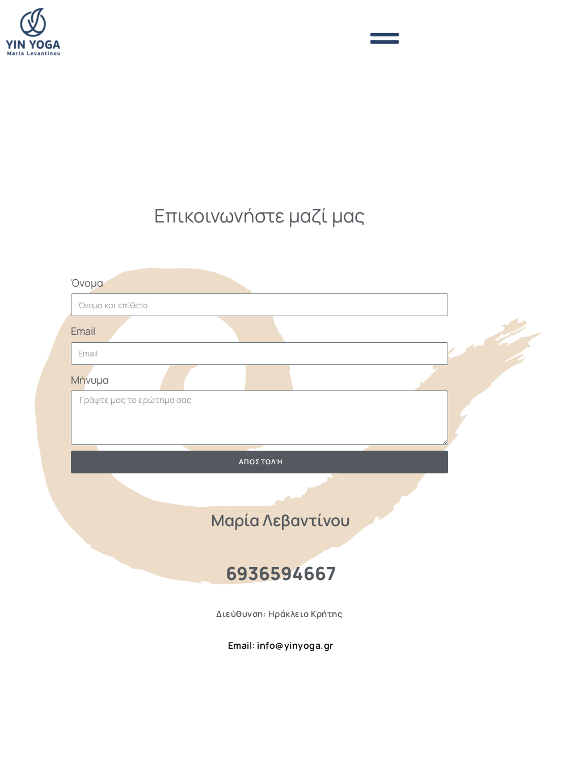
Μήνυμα (90, 380)
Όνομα (87, 282)
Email (83, 331)
